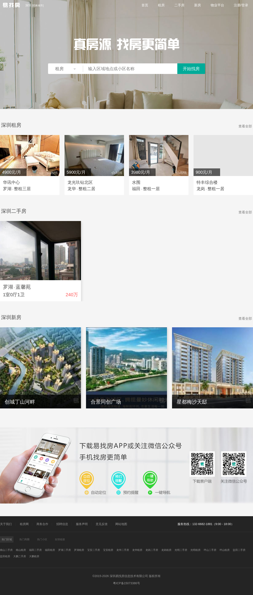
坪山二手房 (210, 550)
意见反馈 (102, 524)
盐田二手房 (239, 550)
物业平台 (217, 5)
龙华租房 (137, 550)
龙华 (71, 189)
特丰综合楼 (207, 182)
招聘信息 (62, 524)
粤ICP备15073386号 (126, 583)
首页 (144, 5)
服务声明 (82, 524)
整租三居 (22, 189)
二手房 (179, 5)
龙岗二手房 (151, 550)
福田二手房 (35, 550)
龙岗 (200, 189)
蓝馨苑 (23, 287)
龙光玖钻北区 (80, 182)
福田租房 (50, 550)
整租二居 (86, 189)
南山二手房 (6, 550)
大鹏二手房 (19, 556)
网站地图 (121, 524)
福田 (136, 189)
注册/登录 (241, 5)
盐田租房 (5, 556)
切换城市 (38, 5)
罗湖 (7, 189)
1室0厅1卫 (14, 294)
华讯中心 (11, 182)
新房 (197, 5)
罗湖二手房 (64, 550)
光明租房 (195, 550)
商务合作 (42, 524)
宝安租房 (108, 550)
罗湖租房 (79, 550)
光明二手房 (181, 550)
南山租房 (21, 550)
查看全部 (245, 126)
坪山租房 (224, 550)
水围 (136, 182)
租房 (161, 5)
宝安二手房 (93, 550)
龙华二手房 (122, 550)
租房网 (24, 524)
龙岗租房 (166, 550)
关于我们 (6, 524)
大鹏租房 (34, 556)
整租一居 (151, 189)
